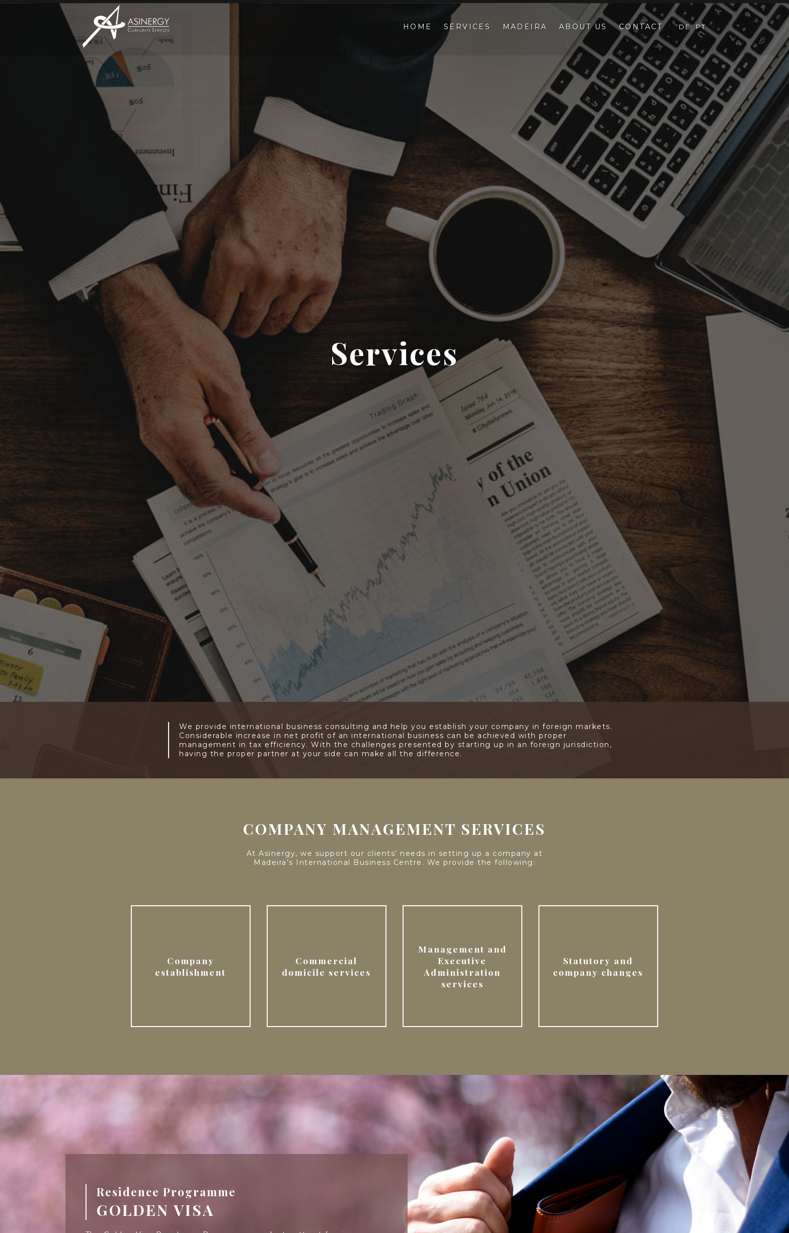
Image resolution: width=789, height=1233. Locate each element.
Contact (641, 27)
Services (466, 27)
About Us (583, 27)
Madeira (524, 27)
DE (685, 27)
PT (701, 27)
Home (416, 27)
